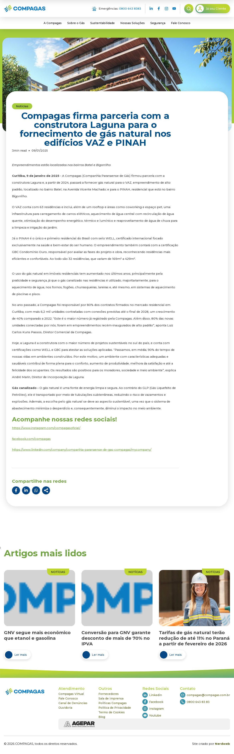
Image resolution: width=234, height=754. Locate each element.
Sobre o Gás (76, 23)
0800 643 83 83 (195, 701)
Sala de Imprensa (111, 698)
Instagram (153, 708)
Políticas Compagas (112, 703)
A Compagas (53, 23)
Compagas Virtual (71, 693)
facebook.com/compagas (31, 439)
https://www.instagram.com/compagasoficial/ (46, 428)
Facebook (152, 701)
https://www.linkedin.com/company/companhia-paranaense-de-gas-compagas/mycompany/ (81, 449)
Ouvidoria (65, 707)
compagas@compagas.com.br (205, 695)
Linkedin (152, 695)
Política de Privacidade (114, 707)
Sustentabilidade (102, 23)
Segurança (157, 23)
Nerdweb (222, 744)
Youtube (151, 715)
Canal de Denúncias (72, 703)
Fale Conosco (180, 23)
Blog (101, 717)
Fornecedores (108, 693)
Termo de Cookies (111, 712)
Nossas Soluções (132, 23)
